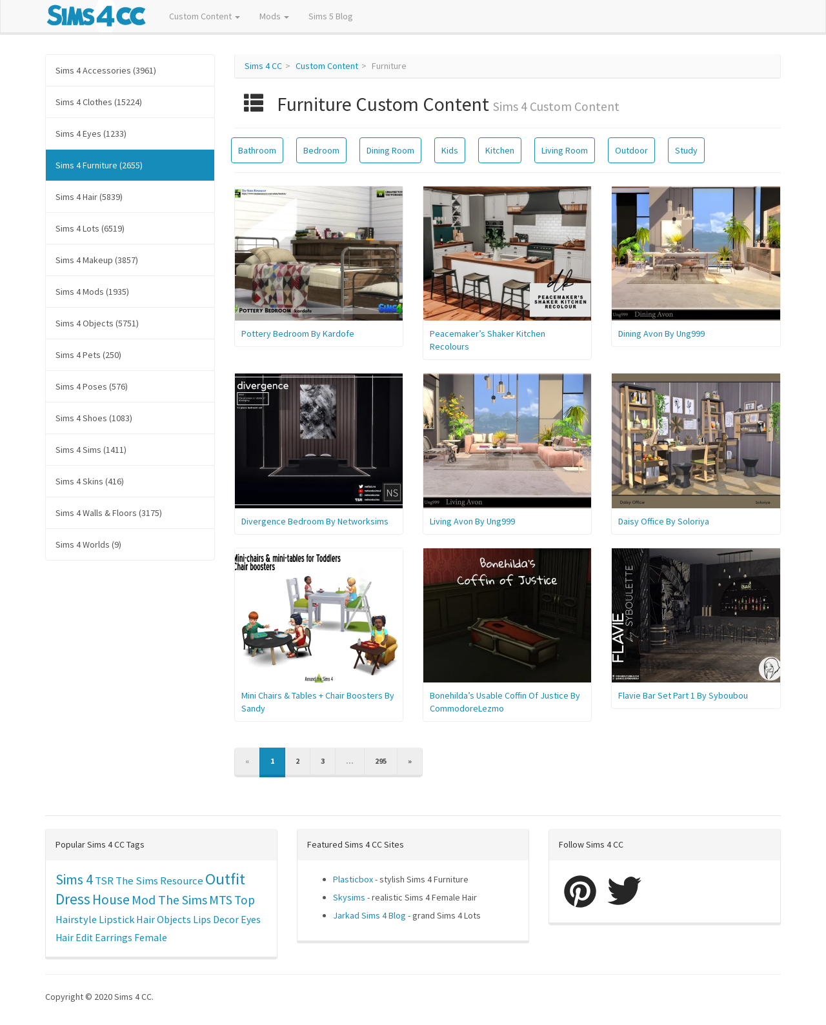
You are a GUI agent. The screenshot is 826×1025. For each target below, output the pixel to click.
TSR (104, 880)
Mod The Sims (169, 899)
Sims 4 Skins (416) (89, 481)
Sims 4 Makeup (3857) (96, 260)
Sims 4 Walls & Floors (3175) (108, 513)
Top (244, 900)
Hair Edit (74, 937)
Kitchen (499, 150)
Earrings (113, 937)
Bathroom (257, 150)
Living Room (564, 150)
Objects (174, 919)
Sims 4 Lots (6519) (90, 228)
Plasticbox (353, 879)
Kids (449, 150)
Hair (145, 919)
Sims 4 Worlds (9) (88, 544)
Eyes (251, 919)
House (111, 899)
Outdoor (631, 150)
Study (686, 150)
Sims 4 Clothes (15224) (98, 102)
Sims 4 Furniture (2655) (99, 165)
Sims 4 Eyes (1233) (90, 133)
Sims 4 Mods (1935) (92, 291)
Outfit (225, 879)
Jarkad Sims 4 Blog (369, 915)
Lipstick (116, 919)
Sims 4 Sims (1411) (90, 449)
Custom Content (204, 16)
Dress (72, 899)
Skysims (349, 897)
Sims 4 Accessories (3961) (105, 70)
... (350, 761)
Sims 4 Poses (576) (91, 386)
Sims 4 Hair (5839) (89, 197)
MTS (220, 900)
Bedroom (321, 150)
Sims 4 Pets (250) (88, 355)
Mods (274, 16)
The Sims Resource (159, 881)
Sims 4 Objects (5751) (97, 323)
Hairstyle (76, 919)
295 (381, 761)
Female (150, 937)
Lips (202, 919)
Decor (226, 919)
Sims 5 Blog (330, 16)
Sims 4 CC (263, 66)
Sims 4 (74, 879)
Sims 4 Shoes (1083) (93, 418)
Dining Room (390, 150)
